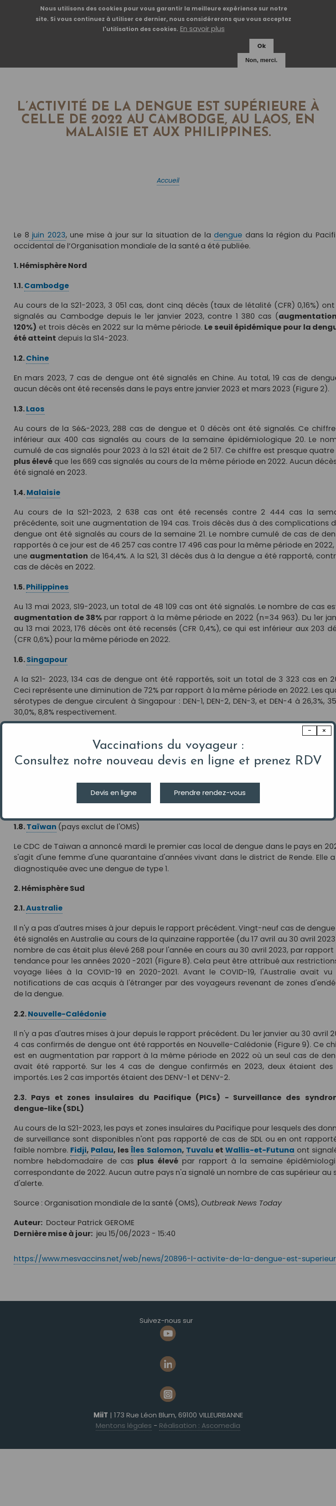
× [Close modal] (324, 730)
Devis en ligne (114, 792)
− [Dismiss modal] (309, 730)
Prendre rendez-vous (210, 792)
